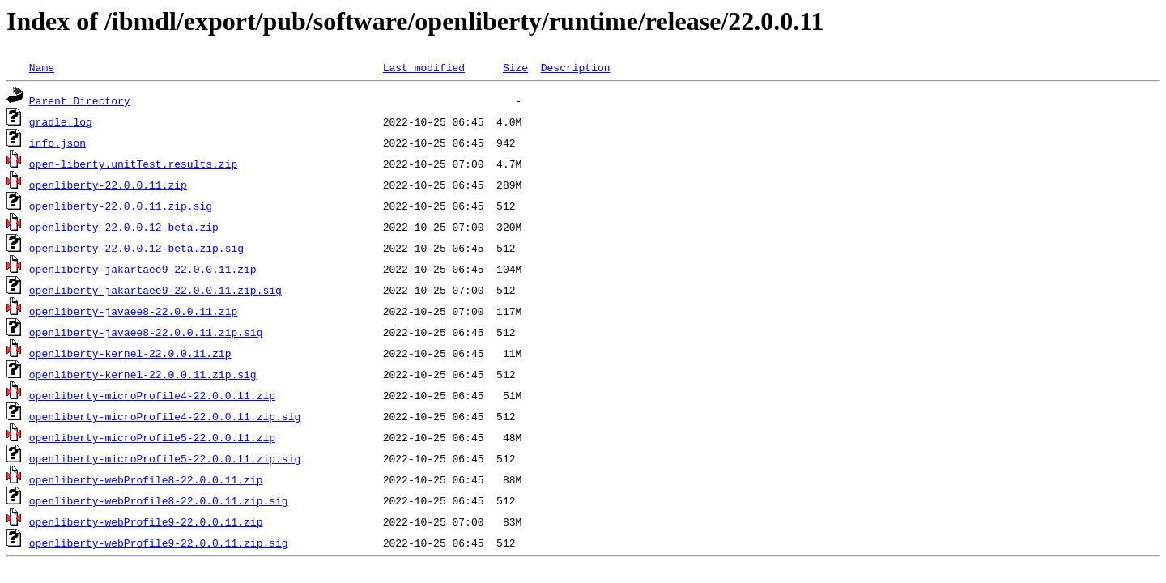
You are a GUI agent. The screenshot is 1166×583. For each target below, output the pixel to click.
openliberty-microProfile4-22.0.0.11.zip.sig (164, 416)
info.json (57, 142)
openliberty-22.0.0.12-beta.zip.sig (136, 247)
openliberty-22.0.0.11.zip (108, 184)
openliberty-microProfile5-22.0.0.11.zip (152, 437)
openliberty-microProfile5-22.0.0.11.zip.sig (164, 458)
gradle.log (60, 121)
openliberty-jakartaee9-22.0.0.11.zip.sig (155, 290)
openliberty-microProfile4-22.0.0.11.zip (152, 395)
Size (515, 67)
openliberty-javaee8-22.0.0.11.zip (133, 311)
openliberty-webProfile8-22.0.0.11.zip (146, 479)
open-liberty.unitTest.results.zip (133, 163)
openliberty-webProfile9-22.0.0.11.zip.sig (158, 542)
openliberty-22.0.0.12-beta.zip (124, 226)
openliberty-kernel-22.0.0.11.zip (130, 353)
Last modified (424, 67)
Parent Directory (79, 100)
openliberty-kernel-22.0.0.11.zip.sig (143, 374)
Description (576, 67)
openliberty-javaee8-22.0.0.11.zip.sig (146, 332)
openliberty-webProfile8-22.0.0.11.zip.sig (158, 500)
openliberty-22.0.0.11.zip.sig (120, 205)
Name (41, 67)
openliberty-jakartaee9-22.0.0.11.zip (143, 269)
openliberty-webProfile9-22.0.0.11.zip (146, 521)
